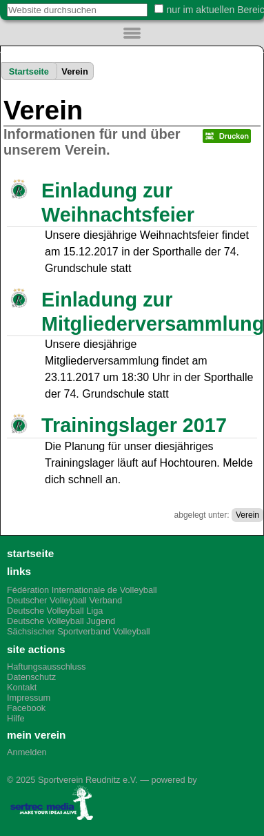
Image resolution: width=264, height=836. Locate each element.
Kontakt (22, 687)
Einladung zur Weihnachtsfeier (117, 202)
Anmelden (27, 752)
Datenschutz (31, 677)
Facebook (26, 708)
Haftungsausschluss (46, 666)
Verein (247, 515)
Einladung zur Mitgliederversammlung (147, 312)
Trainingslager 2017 (134, 425)
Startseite (29, 71)
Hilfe (16, 718)
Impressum (28, 697)
